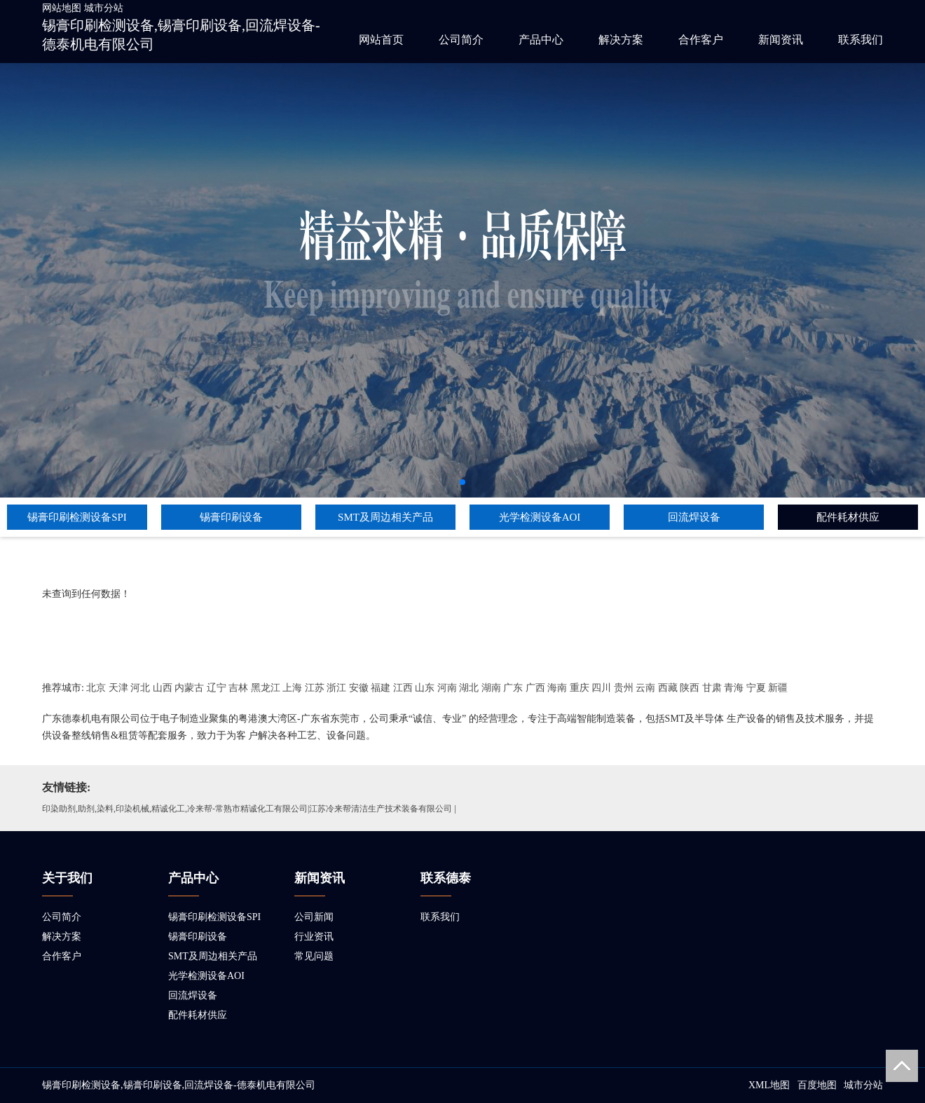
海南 (557, 688)
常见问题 (314, 956)
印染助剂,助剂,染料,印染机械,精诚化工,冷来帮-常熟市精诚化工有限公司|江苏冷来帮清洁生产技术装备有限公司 (247, 809)
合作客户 (700, 40)
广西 (535, 688)
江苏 (314, 688)
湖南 (491, 688)
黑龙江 (265, 688)
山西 (162, 688)
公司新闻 (314, 917)
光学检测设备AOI (540, 517)
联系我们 (860, 40)
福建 (380, 688)
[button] (462, 482)
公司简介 (461, 40)
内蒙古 (189, 688)
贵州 (623, 688)
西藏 (668, 688)
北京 (96, 688)
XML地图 (769, 1085)
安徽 (359, 688)
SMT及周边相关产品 (385, 517)
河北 (140, 688)
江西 (403, 688)
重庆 (579, 688)
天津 (118, 688)
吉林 (238, 688)
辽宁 (216, 688)
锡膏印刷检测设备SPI (77, 517)
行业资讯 (314, 936)
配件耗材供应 (847, 517)
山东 (424, 688)
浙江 (336, 688)
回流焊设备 (694, 517)
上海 (292, 688)
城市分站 (103, 8)
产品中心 (541, 40)
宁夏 (756, 688)
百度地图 (817, 1085)
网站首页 (381, 40)
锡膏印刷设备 (231, 517)
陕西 (689, 688)
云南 (645, 688)
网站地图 (61, 8)
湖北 (469, 688)
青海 (734, 688)
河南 (447, 688)
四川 (601, 688)
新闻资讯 (780, 40)
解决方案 (620, 40)
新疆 (778, 688)
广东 (513, 688)
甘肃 (712, 688)
